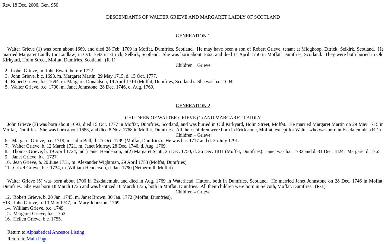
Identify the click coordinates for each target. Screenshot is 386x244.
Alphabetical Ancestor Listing (55, 232)
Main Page (37, 238)
